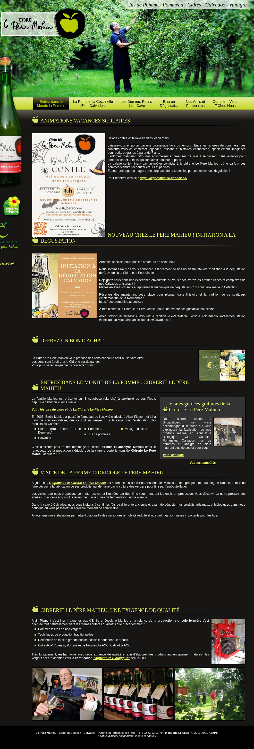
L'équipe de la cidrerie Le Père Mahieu (77, 483)
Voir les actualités (203, 463)
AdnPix (213, 732)
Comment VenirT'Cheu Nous (225, 103)
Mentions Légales (177, 732)
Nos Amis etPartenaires (195, 103)
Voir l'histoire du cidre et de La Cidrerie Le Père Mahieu (72, 409)
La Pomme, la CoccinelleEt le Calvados (93, 103)
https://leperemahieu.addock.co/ (163, 178)
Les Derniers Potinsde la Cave (136, 103)
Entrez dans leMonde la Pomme (51, 103)
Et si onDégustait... (169, 103)
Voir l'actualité (173, 455)
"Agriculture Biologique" (111, 658)
